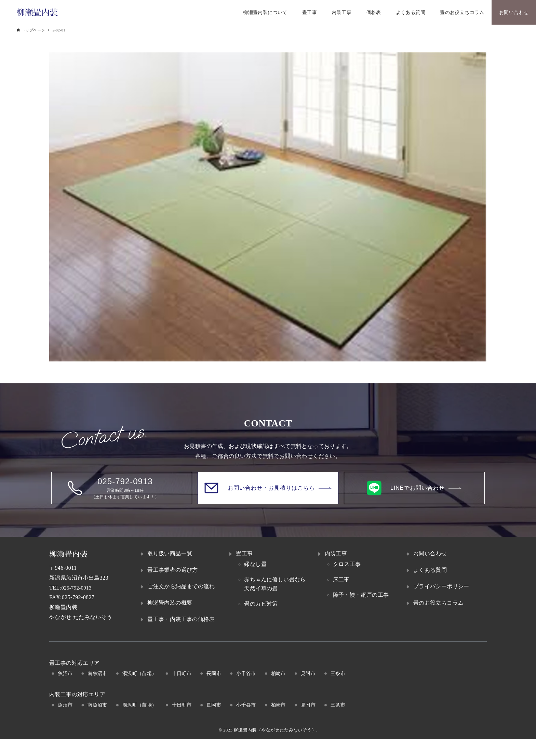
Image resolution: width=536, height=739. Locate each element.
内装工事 (336, 553)
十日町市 (182, 673)
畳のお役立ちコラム (438, 603)
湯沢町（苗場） (139, 673)
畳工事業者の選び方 (172, 570)
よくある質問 (430, 570)
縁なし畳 (255, 564)
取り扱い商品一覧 (169, 553)
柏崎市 (278, 673)
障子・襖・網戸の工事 (361, 595)
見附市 (308, 673)
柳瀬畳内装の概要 (169, 603)
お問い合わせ (430, 553)
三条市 (338, 673)
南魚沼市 (97, 673)
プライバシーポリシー (441, 586)
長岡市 (213, 673)
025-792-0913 (77, 588)
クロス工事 (347, 564)
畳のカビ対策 (261, 604)
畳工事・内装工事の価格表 (181, 619)
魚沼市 (65, 673)
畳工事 (244, 553)
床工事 (341, 579)
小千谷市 (246, 673)
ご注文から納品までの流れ (181, 586)
